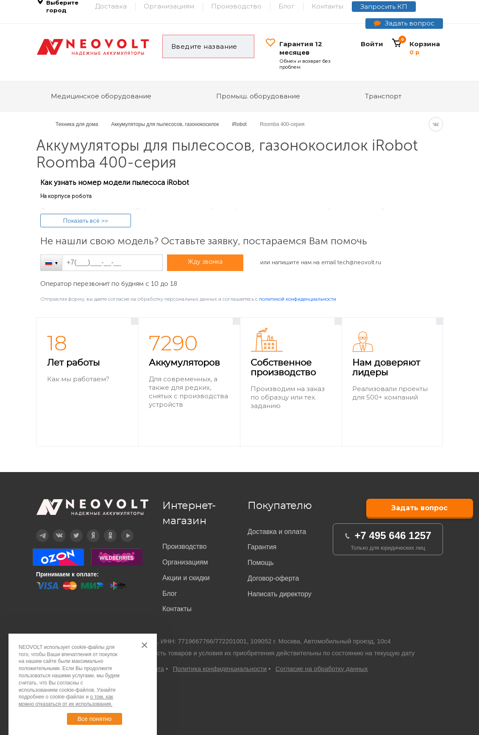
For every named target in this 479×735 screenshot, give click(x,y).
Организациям (185, 562)
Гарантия (262, 547)
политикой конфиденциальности (297, 299)
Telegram (37, 529)
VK (436, 124)
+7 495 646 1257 (393, 535)
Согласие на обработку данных (322, 668)
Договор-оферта (273, 578)
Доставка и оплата (277, 531)
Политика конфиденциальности (220, 668)
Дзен (87, 529)
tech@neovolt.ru (359, 262)
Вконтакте (54, 529)
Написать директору (280, 594)
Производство (184, 546)
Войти (372, 44)
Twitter (70, 529)
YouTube (122, 529)
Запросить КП (383, 7)
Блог (169, 593)
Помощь (261, 562)
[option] (87, 382)
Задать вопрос (409, 23)
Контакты (177, 608)
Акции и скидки (186, 577)
